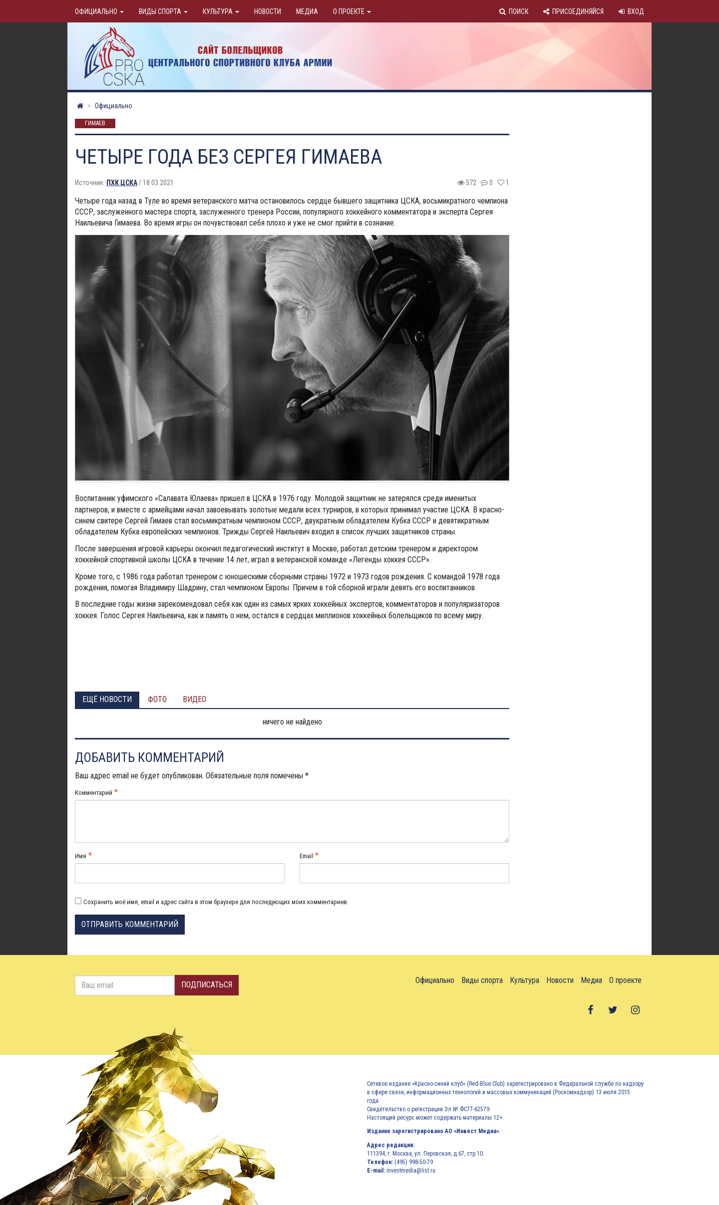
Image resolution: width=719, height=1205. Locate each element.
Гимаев (95, 123)
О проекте (352, 11)
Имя (80, 856)
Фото (157, 699)
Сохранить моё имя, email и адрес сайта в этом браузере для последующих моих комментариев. (216, 902)
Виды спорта (163, 11)
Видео (194, 699)
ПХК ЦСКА (121, 183)
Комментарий (93, 792)
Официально (99, 11)
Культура (221, 11)
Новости (267, 11)
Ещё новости (107, 699)
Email (306, 856)
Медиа (307, 11)
